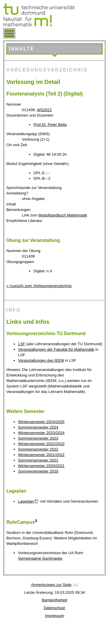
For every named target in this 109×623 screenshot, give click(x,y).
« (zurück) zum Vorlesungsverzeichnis (39, 286)
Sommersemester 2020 (38, 471)
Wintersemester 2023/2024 (41, 433)
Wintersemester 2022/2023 (41, 444)
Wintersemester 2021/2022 (41, 455)
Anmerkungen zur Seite (51, 584)
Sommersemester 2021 (38, 460)
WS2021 (44, 110)
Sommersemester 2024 (38, 427)
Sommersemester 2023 (38, 438)
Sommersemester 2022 (38, 449)
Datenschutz (54, 608)
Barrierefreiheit (54, 600)
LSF (21, 344)
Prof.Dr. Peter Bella (50, 124)
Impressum (54, 615)
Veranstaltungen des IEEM (41, 360)
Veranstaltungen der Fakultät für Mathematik (56, 349)
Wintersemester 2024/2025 (41, 422)
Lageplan (26, 501)
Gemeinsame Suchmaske (40, 558)
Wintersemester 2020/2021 (41, 466)
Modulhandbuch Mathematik (62, 215)
